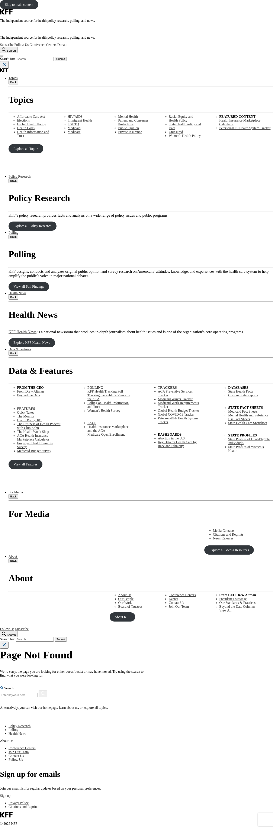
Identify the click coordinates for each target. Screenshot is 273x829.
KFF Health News (22, 332)
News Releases (223, 538)
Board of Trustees (130, 606)
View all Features (25, 464)
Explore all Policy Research (32, 226)
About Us (124, 595)
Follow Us (21, 44)
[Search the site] (8, 50)
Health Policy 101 (29, 420)
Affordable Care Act (31, 116)
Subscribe (6, 44)
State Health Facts (240, 391)
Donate (62, 44)
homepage (50, 707)
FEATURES (26, 408)
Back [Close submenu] (13, 82)
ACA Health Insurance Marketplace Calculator (33, 437)
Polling (13, 232)
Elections (23, 120)
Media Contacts (223, 530)
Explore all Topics (25, 149)
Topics (13, 78)
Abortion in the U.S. (172, 438)
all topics (100, 707)
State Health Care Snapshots (247, 423)
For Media (16, 492)
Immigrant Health (80, 120)
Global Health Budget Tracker (178, 410)
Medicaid (74, 128)
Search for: (8, 59)
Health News (17, 293)
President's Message (233, 599)
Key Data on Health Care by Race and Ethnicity (177, 444)
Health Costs (26, 128)
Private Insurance (130, 132)
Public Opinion (128, 128)
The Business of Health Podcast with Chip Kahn (39, 426)
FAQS (91, 423)
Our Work (125, 602)
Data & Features (20, 349)
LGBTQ (73, 124)
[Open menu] (1, 56)
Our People (126, 599)
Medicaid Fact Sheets (243, 411)
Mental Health (128, 116)
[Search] (43, 693)
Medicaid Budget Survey (34, 451)
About (13, 556)
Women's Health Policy (185, 136)
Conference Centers (43, 44)
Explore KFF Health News (31, 342)
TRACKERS (167, 387)
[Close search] (4, 64)
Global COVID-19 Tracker (176, 414)
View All (225, 610)
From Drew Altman (30, 391)
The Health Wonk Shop (33, 431)
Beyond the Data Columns (237, 606)
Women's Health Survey (103, 410)
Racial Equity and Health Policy (181, 118)
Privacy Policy (19, 803)
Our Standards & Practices (237, 602)
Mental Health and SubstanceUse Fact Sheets (248, 417)
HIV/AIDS (75, 116)
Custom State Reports (243, 395)
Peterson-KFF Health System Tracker (244, 128)
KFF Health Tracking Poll (105, 391)
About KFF (122, 617)
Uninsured (176, 132)
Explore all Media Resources (229, 550)
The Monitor (25, 416)
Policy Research (20, 176)
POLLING (95, 387)
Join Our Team (179, 606)
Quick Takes (25, 412)
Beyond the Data (28, 395)
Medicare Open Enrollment (106, 434)
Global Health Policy (31, 124)
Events (173, 599)
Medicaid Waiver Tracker (175, 399)
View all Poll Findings (28, 286)
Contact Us (176, 602)
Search (7, 688)
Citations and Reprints (228, 534)
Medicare (74, 132)
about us (72, 707)
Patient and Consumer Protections (133, 122)
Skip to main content (19, 4)
